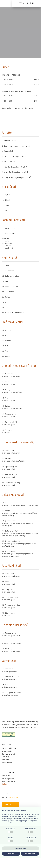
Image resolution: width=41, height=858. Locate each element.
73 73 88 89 (13, 797)
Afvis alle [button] (11, 853)
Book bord (5, 760)
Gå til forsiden (7, 762)
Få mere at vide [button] (20, 848)
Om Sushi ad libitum (9, 748)
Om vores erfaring (8, 754)
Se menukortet (7, 751)
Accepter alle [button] (30, 853)
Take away (5, 757)
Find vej (4, 784)
